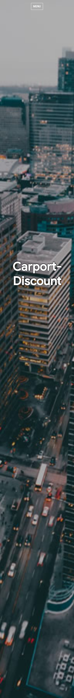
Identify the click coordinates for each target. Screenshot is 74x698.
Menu (37, 6)
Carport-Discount (37, 273)
